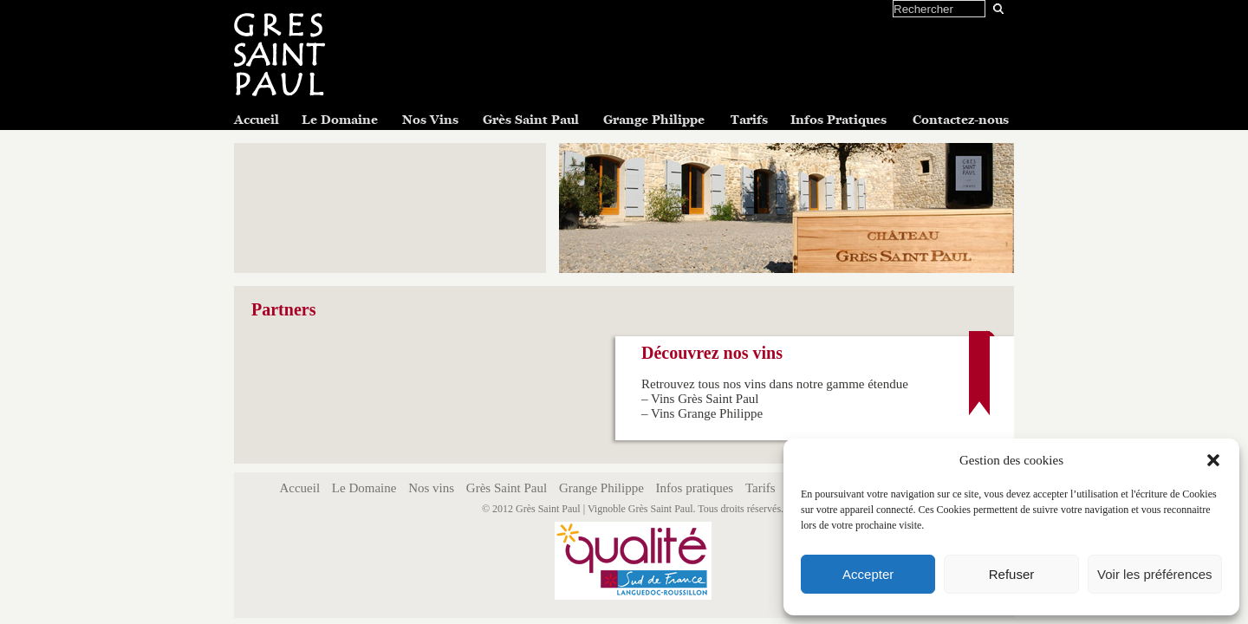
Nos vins (431, 488)
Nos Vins (430, 120)
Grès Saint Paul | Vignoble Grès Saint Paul (604, 509)
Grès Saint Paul (531, 120)
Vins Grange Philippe (707, 413)
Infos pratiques (695, 488)
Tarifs (749, 120)
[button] (1213, 460)
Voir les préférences (1154, 574)
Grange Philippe (654, 120)
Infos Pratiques (838, 120)
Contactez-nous (961, 120)
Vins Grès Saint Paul (705, 399)
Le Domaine (340, 120)
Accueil (256, 120)
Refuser (1012, 574)
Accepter (868, 574)
